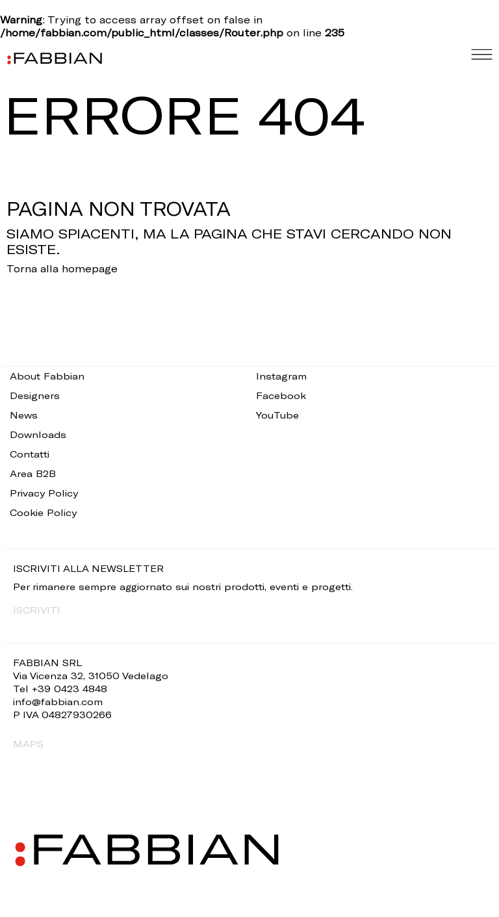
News (24, 414)
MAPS (28, 743)
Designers (35, 395)
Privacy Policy (44, 492)
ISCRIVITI (36, 609)
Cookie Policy (43, 512)
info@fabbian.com (58, 701)
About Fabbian (47, 375)
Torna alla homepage (62, 268)
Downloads (38, 434)
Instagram (281, 375)
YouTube (277, 414)
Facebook (281, 395)
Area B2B (33, 473)
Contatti (29, 453)
